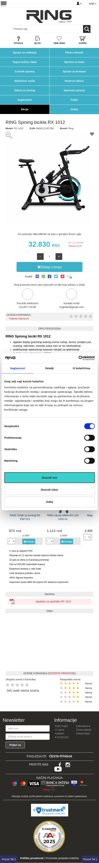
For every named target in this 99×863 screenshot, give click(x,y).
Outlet (74, 109)
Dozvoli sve (49, 477)
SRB (92, 3)
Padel (74, 99)
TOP (94, 848)
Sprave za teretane (74, 71)
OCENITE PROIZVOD (62, 673)
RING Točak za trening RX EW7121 (25, 517)
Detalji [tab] (49, 368)
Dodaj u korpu (49, 267)
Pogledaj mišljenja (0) (19, 318)
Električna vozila (24, 80)
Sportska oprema (74, 90)
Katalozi (59, 733)
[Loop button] (86, 29)
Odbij (49, 501)
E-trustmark (61, 737)
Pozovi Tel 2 (9, 859)
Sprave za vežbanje (25, 52)
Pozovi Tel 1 (90, 859)
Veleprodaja (83, 733)
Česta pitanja (83, 729)
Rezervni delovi (74, 80)
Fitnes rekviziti (74, 52)
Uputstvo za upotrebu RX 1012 (53, 601)
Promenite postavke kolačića (62, 858)
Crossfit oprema (25, 71)
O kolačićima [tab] (81, 368)
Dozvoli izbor (49, 489)
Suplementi (25, 99)
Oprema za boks (74, 62)
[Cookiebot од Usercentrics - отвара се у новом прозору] (78, 358)
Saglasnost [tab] (17, 368)
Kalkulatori (83, 726)
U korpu (28, 541)
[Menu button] (3, 4)
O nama (59, 729)
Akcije (24, 109)
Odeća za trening (24, 90)
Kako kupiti (61, 726)
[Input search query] (27, 29)
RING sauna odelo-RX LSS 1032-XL (63, 517)
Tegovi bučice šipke (24, 62)
